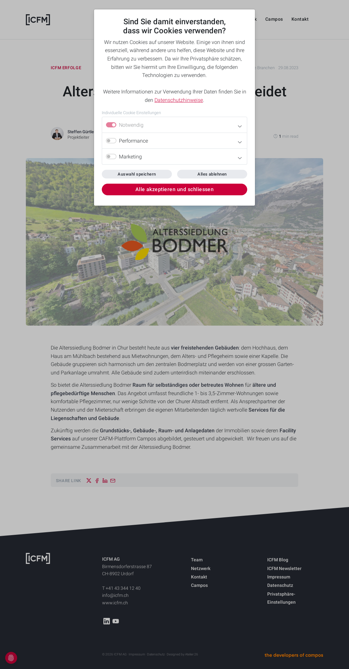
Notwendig (131, 125)
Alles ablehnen (212, 174)
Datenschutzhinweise (178, 100)
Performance (133, 141)
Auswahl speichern (137, 174)
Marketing (130, 157)
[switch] (111, 140)
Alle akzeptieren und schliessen (174, 189)
